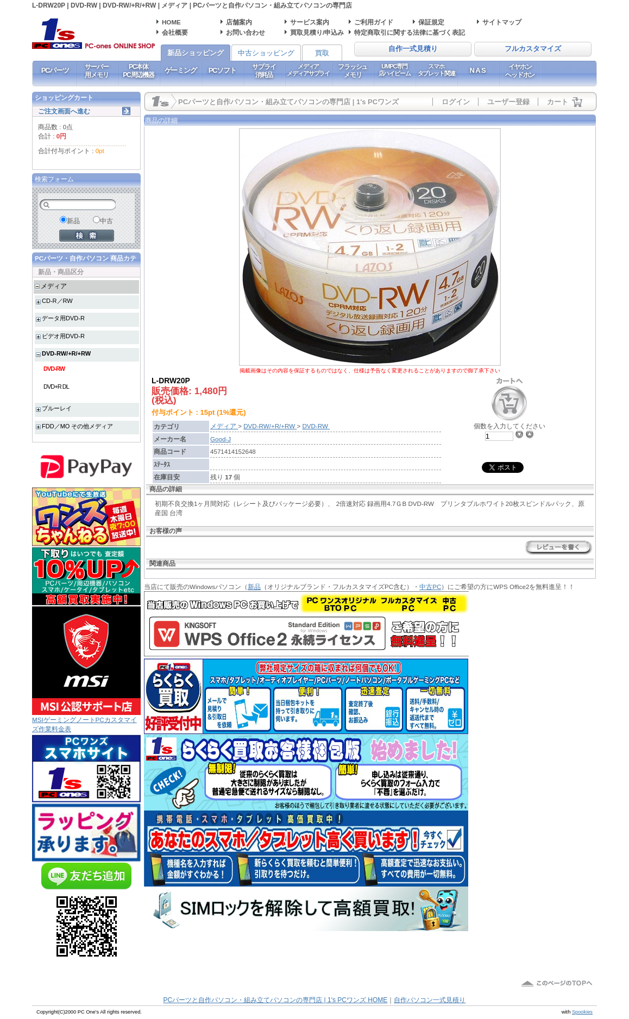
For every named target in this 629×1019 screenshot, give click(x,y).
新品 (254, 586)
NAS (478, 70)
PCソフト (222, 70)
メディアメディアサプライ (308, 70)
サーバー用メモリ (96, 70)
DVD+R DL (56, 386)
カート (557, 102)
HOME (171, 22)
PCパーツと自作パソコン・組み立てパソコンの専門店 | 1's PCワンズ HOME (275, 1000)
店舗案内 (239, 22)
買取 (322, 53)
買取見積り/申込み (317, 32)
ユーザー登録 (508, 102)
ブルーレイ (57, 408)
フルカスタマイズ (533, 49)
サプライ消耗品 (263, 70)
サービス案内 (309, 22)
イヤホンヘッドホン (519, 70)
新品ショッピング (195, 53)
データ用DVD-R (63, 318)
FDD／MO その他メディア (77, 426)
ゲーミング (181, 70)
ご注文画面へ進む (64, 111)
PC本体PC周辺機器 (138, 70)
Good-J (220, 438)
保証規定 (431, 22)
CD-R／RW (57, 301)
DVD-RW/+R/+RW (66, 353)
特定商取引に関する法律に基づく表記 (409, 32)
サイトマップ (501, 22)
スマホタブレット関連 (436, 70)
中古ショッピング (266, 53)
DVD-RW (54, 368)
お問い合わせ (245, 32)
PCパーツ (55, 70)
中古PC (430, 586)
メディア (54, 285)
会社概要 (175, 32)
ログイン (456, 102)
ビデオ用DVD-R (63, 336)
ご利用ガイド (373, 22)
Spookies (582, 1012)
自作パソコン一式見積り (430, 1000)
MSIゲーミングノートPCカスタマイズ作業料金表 (86, 720)
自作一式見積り (413, 49)
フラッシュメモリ (352, 70)
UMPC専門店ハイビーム (395, 70)
